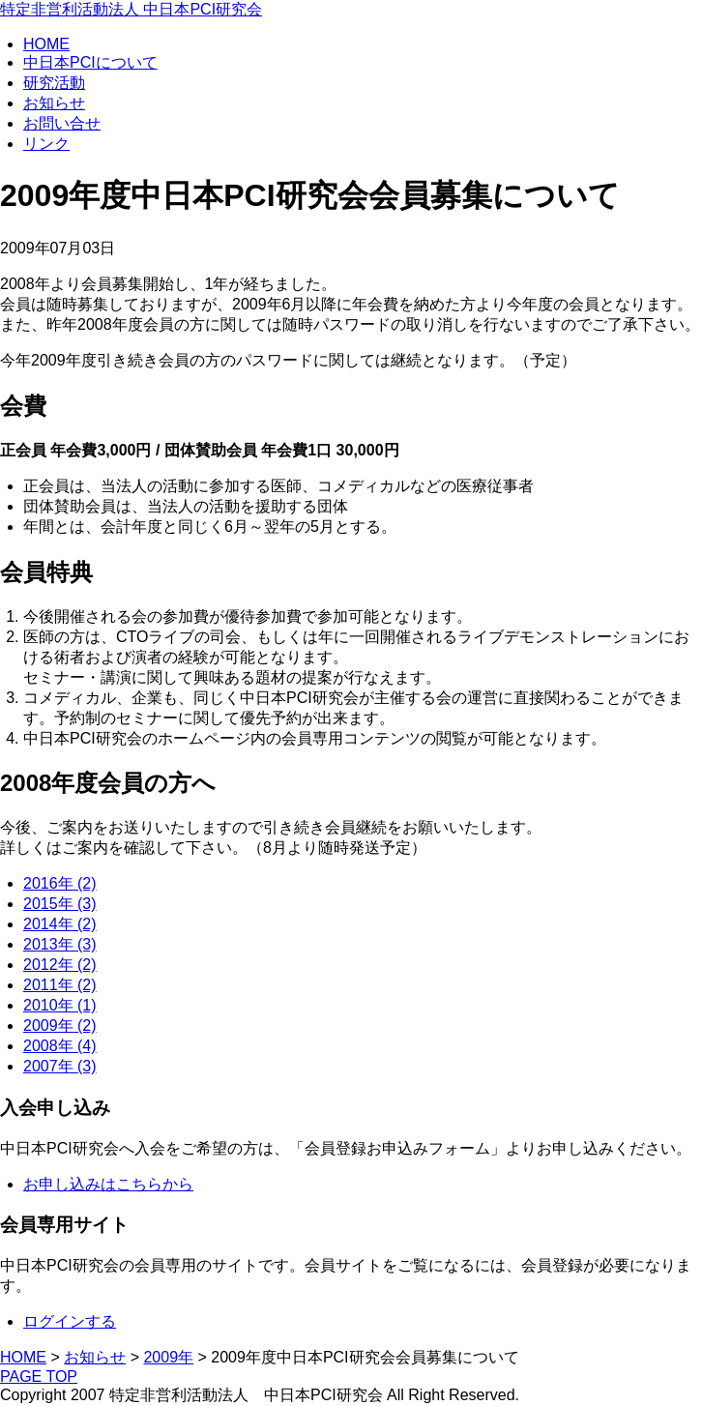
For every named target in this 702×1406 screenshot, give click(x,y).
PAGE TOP (38, 1376)
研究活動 (54, 82)
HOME (46, 44)
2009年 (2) (60, 1025)
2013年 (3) (60, 944)
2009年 (168, 1357)
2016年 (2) (60, 883)
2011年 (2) (60, 985)
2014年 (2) (60, 924)
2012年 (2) (60, 964)
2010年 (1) (60, 1005)
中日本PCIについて (90, 62)
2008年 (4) (60, 1046)
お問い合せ (62, 123)
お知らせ (54, 103)
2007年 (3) (60, 1066)
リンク (46, 143)
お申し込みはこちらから (108, 1184)
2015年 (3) (60, 903)
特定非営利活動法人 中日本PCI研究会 (131, 9)
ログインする (69, 1321)
